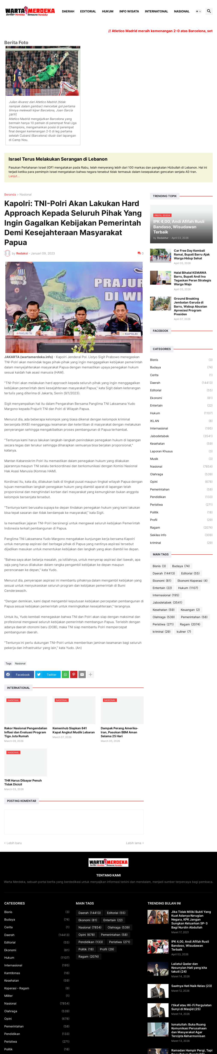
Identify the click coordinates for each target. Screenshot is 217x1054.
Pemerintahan (181, 489)
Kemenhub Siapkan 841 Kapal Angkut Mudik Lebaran (74, 730)
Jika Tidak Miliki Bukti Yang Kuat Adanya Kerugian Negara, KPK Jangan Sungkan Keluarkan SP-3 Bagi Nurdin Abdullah (191, 919)
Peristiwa (181, 504)
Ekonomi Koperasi (193, 581)
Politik (181, 512)
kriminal (181, 543)
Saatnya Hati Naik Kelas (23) (191, 986)
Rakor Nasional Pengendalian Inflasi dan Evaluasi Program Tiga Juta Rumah (25, 732)
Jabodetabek (181, 436)
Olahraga (181, 474)
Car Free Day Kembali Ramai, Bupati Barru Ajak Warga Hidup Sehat (192, 254)
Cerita (181, 375)
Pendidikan (181, 497)
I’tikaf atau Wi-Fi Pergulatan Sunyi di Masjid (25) (191, 1007)
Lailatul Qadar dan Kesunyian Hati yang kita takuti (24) (189, 967)
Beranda (10, 194)
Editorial (88, 11)
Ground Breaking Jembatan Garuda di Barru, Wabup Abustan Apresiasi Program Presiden (190, 306)
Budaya (181, 367)
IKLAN (181, 421)
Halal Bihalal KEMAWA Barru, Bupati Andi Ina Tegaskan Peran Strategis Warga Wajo (192, 278)
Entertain (181, 405)
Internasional (181, 428)
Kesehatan (181, 443)
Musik (181, 459)
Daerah (68, 11)
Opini (181, 482)
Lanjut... (14, 176)
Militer (36, 996)
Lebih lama (133, 843)
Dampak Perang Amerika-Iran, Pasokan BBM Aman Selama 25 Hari (119, 732)
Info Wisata (129, 11)
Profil (181, 520)
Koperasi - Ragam (36, 988)
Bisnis (181, 360)
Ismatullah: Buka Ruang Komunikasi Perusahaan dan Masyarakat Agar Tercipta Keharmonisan (189, 1030)
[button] (198, 11)
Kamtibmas (36, 973)
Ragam (181, 527)
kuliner (184, 631)
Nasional (182, 11)
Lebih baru (14, 843)
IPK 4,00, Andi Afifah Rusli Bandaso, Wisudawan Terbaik (190, 945)
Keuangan (190, 610)
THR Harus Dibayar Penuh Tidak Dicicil (23, 782)
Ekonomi (181, 398)
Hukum (107, 11)
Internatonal (156, 11)
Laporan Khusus (181, 451)
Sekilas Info (181, 535)
